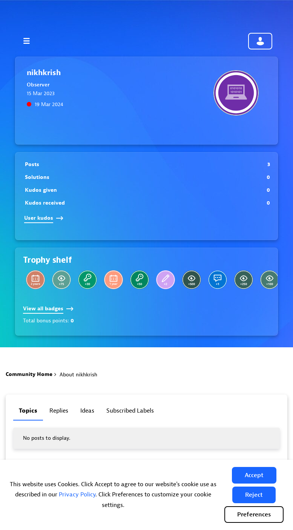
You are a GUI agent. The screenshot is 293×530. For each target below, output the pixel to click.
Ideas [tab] (87, 410)
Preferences (254, 514)
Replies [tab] (58, 410)
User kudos (43, 218)
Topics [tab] (28, 410)
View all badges (48, 308)
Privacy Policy (77, 494)
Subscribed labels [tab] (130, 410)
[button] (254, 475)
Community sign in (260, 41)
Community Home (29, 374)
